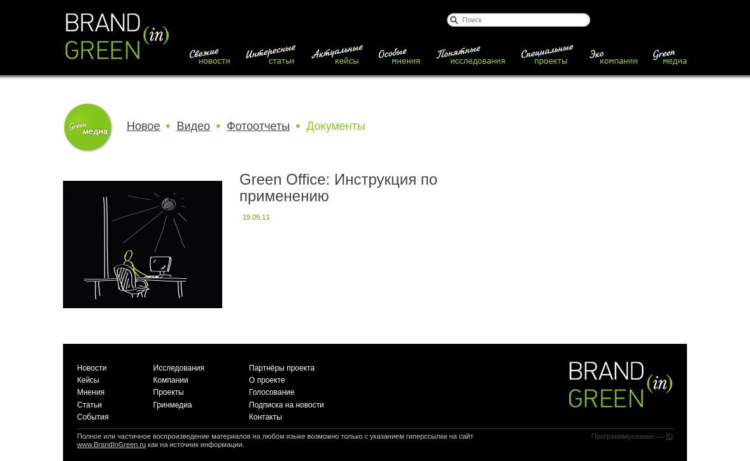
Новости (91, 368)
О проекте (267, 380)
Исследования (178, 368)
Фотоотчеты (258, 126)
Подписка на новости (286, 405)
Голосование (272, 392)
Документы (335, 126)
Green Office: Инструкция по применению (338, 187)
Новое (143, 126)
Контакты (265, 417)
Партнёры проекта (282, 368)
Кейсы (88, 380)
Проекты (168, 392)
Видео (193, 126)
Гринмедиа (172, 405)
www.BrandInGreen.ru (111, 444)
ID (669, 436)
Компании (170, 380)
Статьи (89, 405)
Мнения (90, 392)
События (93, 417)
